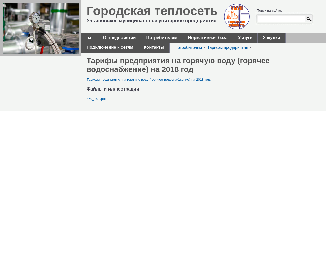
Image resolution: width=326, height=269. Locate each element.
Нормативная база (208, 37)
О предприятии (119, 37)
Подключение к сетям (110, 47)
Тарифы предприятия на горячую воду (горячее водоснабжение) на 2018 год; (149, 79)
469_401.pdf (96, 99)
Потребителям (162, 37)
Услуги (245, 37)
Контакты (154, 47)
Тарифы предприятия (227, 47)
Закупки (271, 37)
